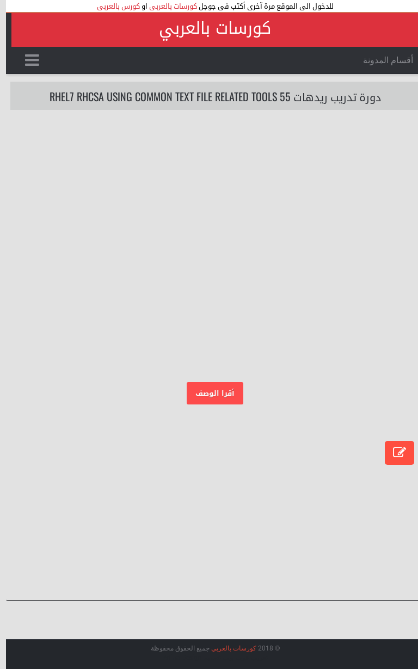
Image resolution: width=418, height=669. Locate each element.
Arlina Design (176, 657)
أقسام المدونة (382, 60)
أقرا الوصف (209, 393)
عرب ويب (230, 657)
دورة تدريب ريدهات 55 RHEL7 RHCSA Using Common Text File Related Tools (209, 96)
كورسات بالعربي (209, 28)
